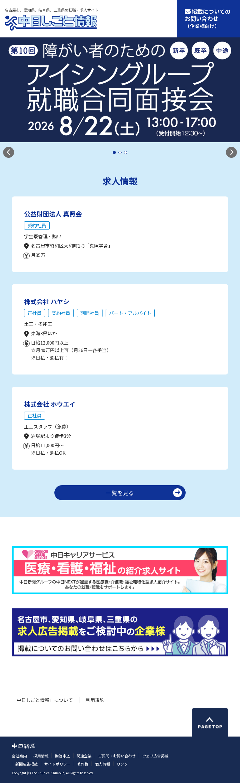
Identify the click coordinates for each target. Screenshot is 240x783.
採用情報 (40, 755)
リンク (122, 763)
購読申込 (62, 755)
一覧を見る (120, 493)
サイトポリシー (57, 763)
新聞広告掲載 (26, 763)
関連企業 (84, 755)
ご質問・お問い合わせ (117, 755)
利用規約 (95, 700)
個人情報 (102, 763)
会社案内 (19, 755)
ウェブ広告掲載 (155, 755)
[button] (8, 152)
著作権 (82, 763)
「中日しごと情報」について (42, 700)
